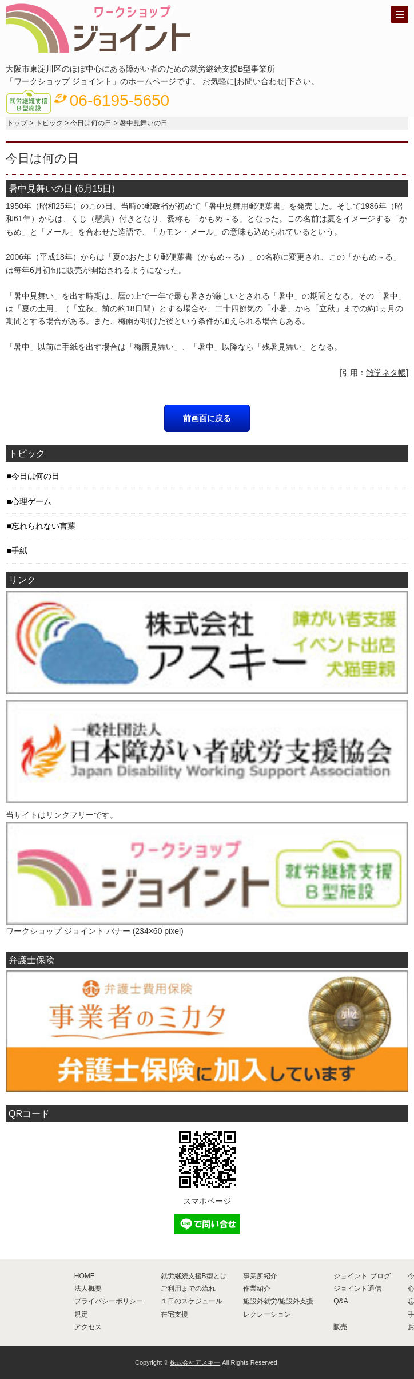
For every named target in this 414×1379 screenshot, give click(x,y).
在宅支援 (174, 1314)
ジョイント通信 (357, 1289)
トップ (17, 123)
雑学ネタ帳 (386, 372)
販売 (340, 1327)
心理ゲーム (31, 501)
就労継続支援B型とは (194, 1276)
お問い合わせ (261, 81)
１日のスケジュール (191, 1301)
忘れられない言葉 (43, 525)
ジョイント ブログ (361, 1276)
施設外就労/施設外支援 (278, 1301)
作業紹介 (256, 1289)
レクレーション (267, 1314)
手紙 (19, 550)
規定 (81, 1314)
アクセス (88, 1327)
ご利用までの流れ (188, 1289)
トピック (49, 123)
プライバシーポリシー (108, 1301)
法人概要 (88, 1289)
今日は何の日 (91, 123)
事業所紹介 (260, 1276)
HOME (84, 1276)
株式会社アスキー (195, 1362)
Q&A (340, 1301)
